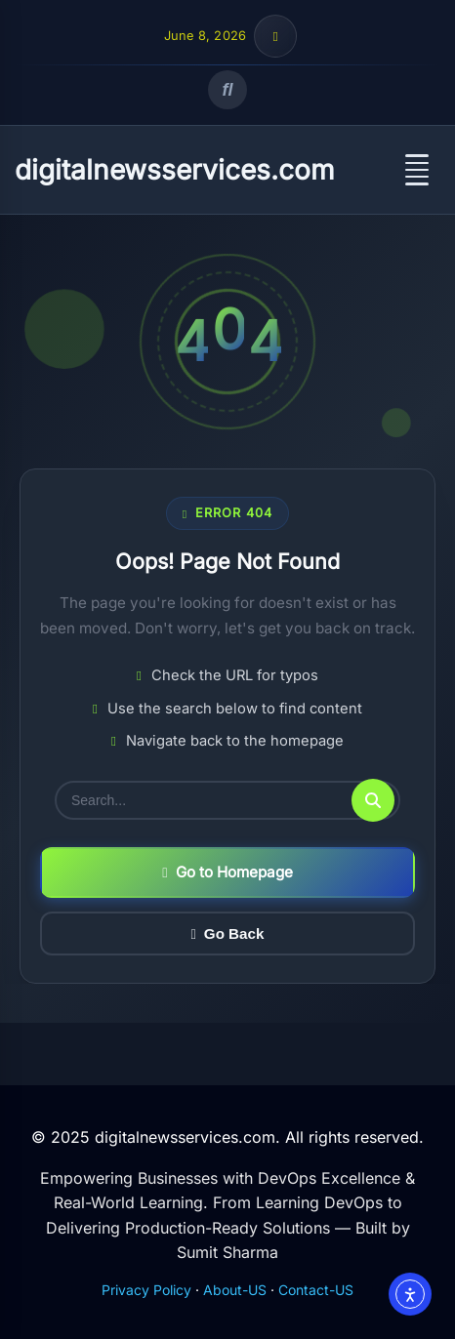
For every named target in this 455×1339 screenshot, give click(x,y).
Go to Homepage (227, 872)
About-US (235, 1289)
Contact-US (315, 1289)
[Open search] (227, 89)
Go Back (228, 933)
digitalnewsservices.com (175, 169)
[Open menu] (416, 169)
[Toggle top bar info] (275, 36)
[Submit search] (373, 800)
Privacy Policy (146, 1289)
